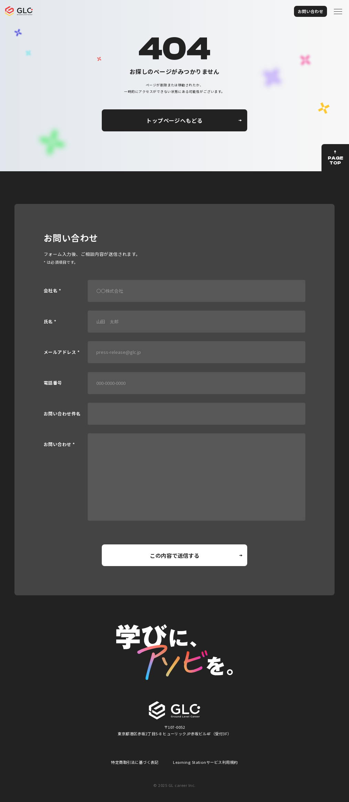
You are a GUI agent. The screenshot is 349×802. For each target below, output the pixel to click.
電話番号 (53, 383)
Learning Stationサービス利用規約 (205, 762)
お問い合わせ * (59, 444)
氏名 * (50, 321)
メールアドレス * (61, 352)
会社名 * (52, 291)
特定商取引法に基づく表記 (135, 762)
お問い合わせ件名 (62, 414)
